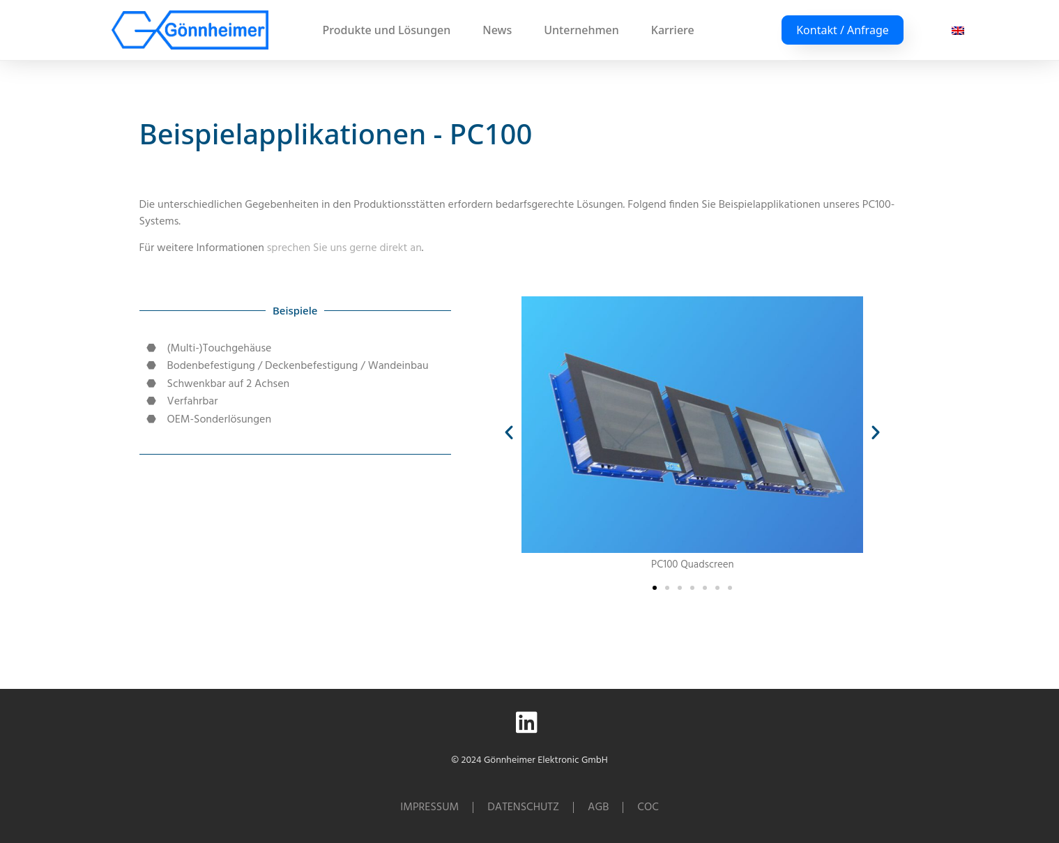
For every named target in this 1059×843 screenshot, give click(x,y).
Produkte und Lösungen (390, 30)
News (500, 30)
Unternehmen (585, 30)
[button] (509, 432)
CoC (647, 807)
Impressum (429, 807)
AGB (598, 807)
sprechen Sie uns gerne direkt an (344, 248)
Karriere (672, 30)
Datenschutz (523, 807)
